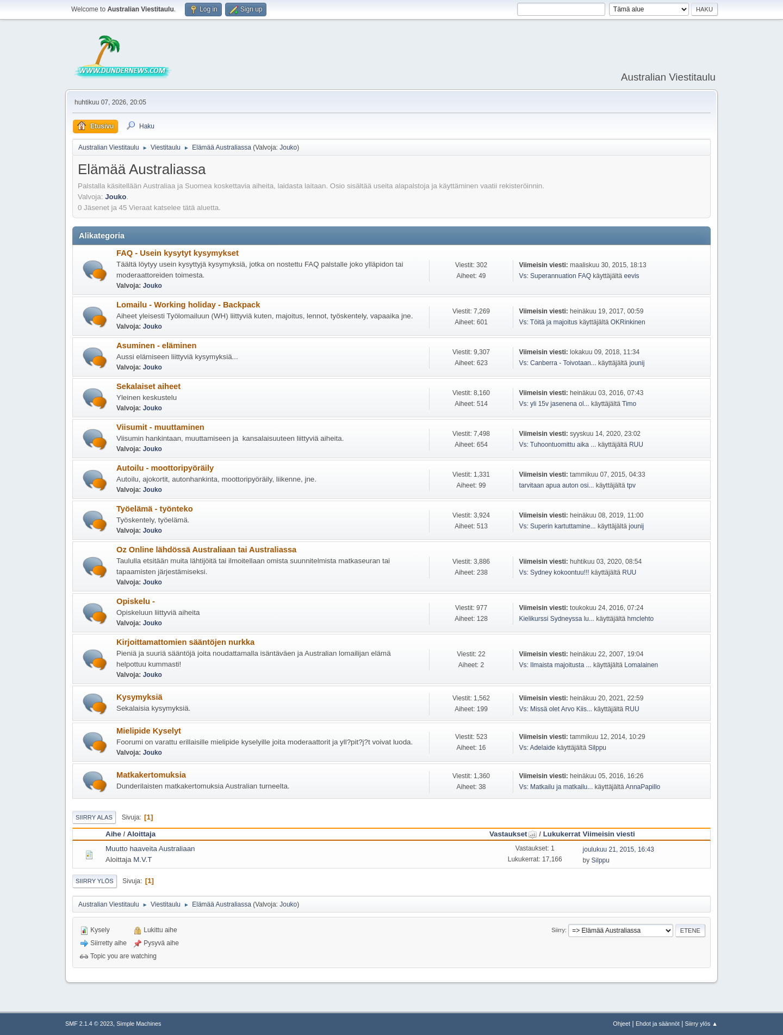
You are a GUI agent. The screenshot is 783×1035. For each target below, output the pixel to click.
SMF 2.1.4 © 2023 (89, 1023)
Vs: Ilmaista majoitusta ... (555, 665)
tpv (631, 485)
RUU (636, 444)
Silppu (597, 747)
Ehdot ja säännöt (658, 1023)
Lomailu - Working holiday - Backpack (188, 304)
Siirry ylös (95, 881)
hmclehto (640, 619)
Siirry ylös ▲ (701, 1023)
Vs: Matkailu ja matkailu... (556, 787)
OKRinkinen (628, 322)
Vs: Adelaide (537, 747)
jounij (636, 363)
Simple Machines (138, 1023)
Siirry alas (94, 817)
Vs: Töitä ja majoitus (549, 322)
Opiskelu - (135, 601)
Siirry (558, 930)
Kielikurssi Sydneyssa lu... (556, 619)
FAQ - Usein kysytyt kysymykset (177, 253)
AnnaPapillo (642, 787)
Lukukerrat (562, 834)
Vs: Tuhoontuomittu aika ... (557, 444)
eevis (631, 276)
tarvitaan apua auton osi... (556, 485)
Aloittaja (141, 834)
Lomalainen (641, 665)
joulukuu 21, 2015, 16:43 (618, 849)
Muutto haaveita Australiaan (150, 849)
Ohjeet (621, 1023)
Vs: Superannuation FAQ (555, 276)
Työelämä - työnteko (154, 508)
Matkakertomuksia (151, 775)
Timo (629, 404)
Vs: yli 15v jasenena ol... (554, 404)
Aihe (113, 834)
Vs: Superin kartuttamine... (557, 526)
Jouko (288, 147)
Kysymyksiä (139, 697)
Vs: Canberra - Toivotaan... (557, 363)
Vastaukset (513, 834)
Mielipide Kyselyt (148, 730)
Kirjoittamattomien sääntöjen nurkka (185, 642)
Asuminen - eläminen (156, 345)
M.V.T (142, 859)
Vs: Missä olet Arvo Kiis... (555, 709)
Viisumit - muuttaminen (160, 427)
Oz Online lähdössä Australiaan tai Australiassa (206, 549)
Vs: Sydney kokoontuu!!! (554, 572)
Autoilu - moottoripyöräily (165, 468)
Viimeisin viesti (609, 834)
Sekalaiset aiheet (148, 386)
